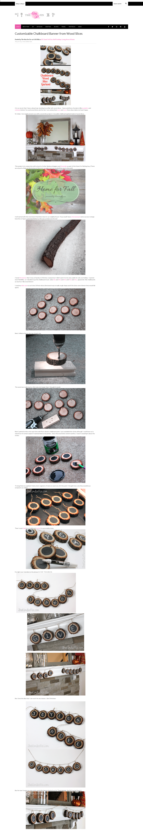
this (54, 279)
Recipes (56, 26)
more (59, 110)
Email (46, 39)
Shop (18, 26)
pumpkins (85, 108)
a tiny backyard (75, 217)
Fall (49, 39)
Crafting (48, 26)
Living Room (66, 39)
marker (38, 528)
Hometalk (64, 166)
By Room (39, 26)
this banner (22, 278)
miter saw (24, 285)
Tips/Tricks (72, 26)
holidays (59, 39)
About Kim (26, 26)
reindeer (17, 110)
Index (80, 26)
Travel (63, 26)
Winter (72, 39)
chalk (24, 528)
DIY (33, 26)
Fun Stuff (53, 39)
